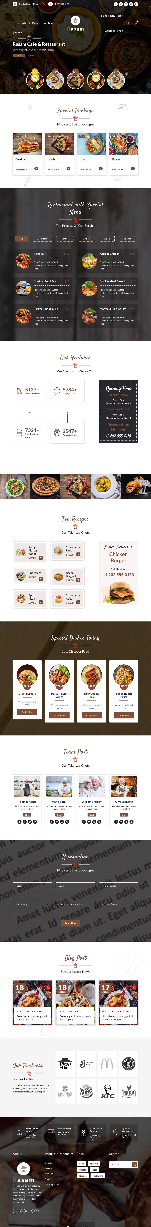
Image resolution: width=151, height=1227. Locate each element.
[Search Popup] (127, 23)
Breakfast (42, 238)
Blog (120, 15)
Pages (36, 23)
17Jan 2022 (110, 993)
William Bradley (91, 784)
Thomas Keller (27, 784)
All (21, 238)
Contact (110, 30)
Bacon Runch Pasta (124, 677)
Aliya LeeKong (123, 784)
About (26, 23)
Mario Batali (59, 784)
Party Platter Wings (59, 677)
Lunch (107, 238)
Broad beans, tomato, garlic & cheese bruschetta (32, 1000)
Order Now (27, 694)
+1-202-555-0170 (61, 4)
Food (36, 993)
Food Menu (108, 15)
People (42, 993)
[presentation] (17, 80)
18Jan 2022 (24, 993)
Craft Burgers (27, 675)
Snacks (127, 238)
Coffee (65, 238)
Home (16, 23)
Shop (120, 30)
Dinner (86, 238)
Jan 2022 (19, 971)
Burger (123, 993)
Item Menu (48, 23)
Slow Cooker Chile (91, 677)
